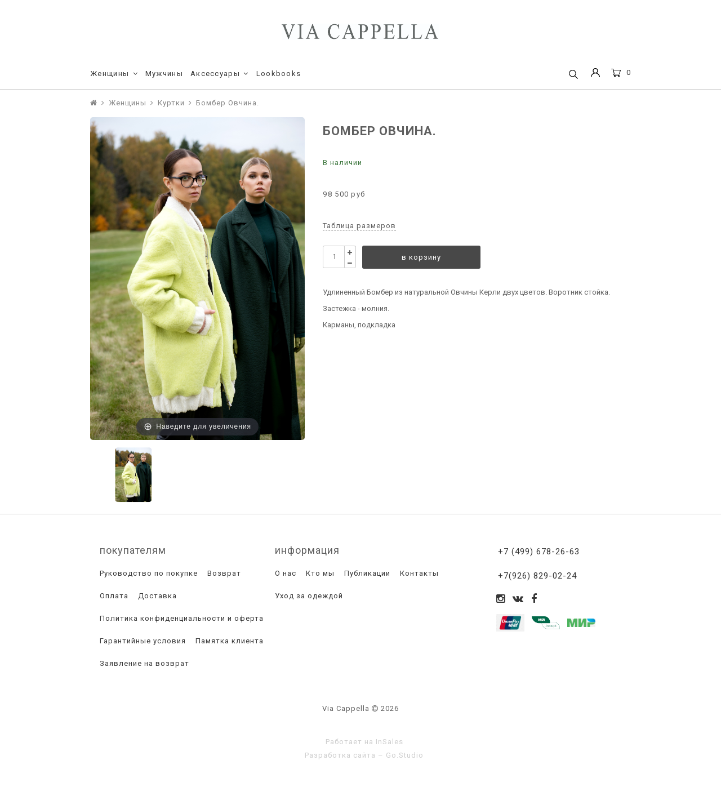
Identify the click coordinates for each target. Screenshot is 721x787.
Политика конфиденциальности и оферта (180, 618)
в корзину (421, 257)
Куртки (171, 103)
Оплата (112, 596)
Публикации (366, 573)
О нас (284, 573)
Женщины (114, 74)
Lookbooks (278, 73)
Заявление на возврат (143, 663)
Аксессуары (219, 74)
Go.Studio (405, 755)
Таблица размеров (359, 225)
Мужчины (164, 73)
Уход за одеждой (308, 596)
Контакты (418, 573)
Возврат (223, 573)
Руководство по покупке (147, 573)
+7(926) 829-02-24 (537, 576)
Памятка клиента (228, 641)
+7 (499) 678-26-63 (539, 551)
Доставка (156, 596)
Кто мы (319, 573)
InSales (389, 741)
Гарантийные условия (141, 641)
